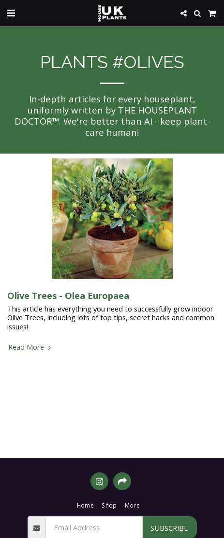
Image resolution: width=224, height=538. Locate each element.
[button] (10, 13)
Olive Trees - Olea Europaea (68, 295)
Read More (30, 346)
